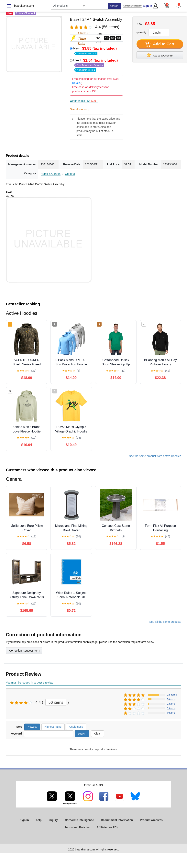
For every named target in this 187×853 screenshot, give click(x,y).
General (70, 173)
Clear (97, 733)
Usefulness (76, 726)
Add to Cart (159, 44)
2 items (171, 703)
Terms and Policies (77, 827)
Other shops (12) (84, 100)
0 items (171, 712)
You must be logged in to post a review (29, 682)
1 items (171, 708)
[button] (178, 5)
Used (96, 64)
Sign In (147, 5)
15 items (172, 694)
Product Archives (151, 820)
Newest (32, 726)
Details (76, 83)
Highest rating (53, 726)
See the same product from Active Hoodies (155, 456)
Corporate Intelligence (79, 820)
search (114, 5)
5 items (171, 699)
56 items (56, 702)
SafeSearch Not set (132, 6)
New (95, 50)
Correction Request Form (24, 650)
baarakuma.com (24, 5)
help (39, 820)
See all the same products (165, 621)
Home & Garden (50, 173)
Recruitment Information (117, 820)
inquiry (53, 820)
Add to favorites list (160, 55)
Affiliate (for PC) (107, 827)
